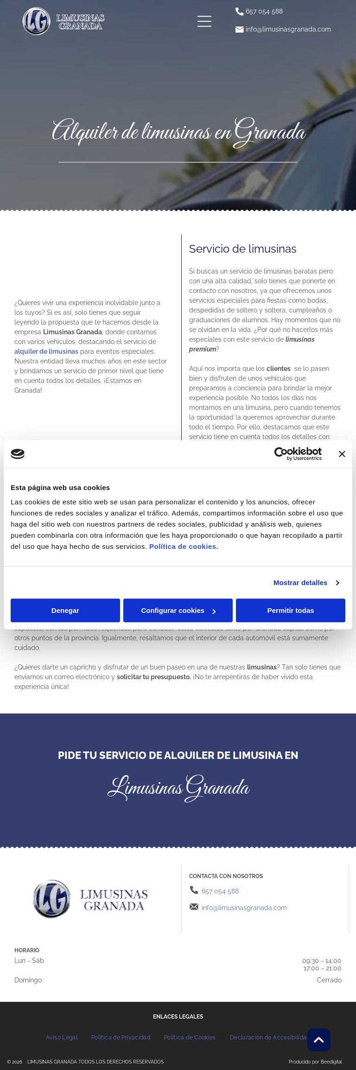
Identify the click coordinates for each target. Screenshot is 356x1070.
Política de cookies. (183, 547)
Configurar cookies (178, 611)
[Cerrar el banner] (342, 454)
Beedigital (331, 1061)
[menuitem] (61, 1037)
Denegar (65, 611)
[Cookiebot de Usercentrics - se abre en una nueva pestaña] (281, 454)
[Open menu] (204, 21)
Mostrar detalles (300, 582)
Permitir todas (290, 611)
